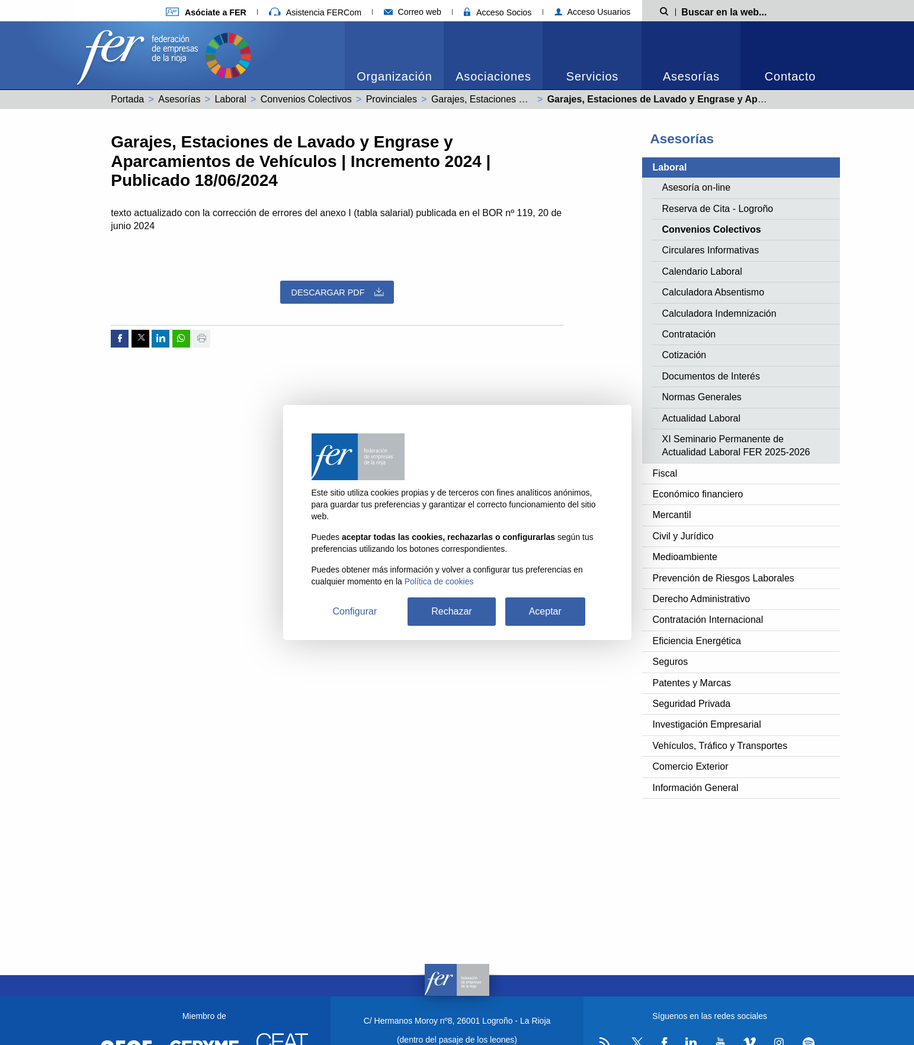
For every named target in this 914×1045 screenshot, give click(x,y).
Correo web (412, 12)
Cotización (684, 355)
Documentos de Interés (711, 376)
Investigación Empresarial (707, 724)
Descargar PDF (337, 292)
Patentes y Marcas (692, 683)
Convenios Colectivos (306, 99)
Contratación (689, 334)
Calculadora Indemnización (719, 313)
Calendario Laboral (702, 271)
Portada (127, 99)
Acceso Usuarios (592, 12)
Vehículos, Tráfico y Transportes (720, 746)
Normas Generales (702, 397)
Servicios (592, 76)
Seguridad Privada (692, 704)
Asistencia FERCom (315, 12)
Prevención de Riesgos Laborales (723, 578)
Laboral (230, 99)
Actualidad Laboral (701, 418)
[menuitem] (394, 55)
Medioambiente (685, 557)
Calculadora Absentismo (713, 292)
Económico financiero (698, 494)
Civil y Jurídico (683, 536)
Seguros (670, 662)
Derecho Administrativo (702, 599)
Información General (696, 788)
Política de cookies (439, 581)
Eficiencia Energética (697, 641)
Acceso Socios (497, 12)
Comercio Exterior (691, 766)
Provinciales (391, 99)
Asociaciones (493, 76)
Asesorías (691, 76)
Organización (394, 76)
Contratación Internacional (708, 620)
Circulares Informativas (710, 250)
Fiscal (665, 473)
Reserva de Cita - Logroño (718, 209)
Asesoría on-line (696, 187)
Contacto (790, 76)
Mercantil (672, 515)
